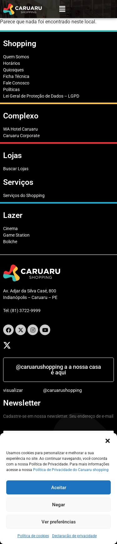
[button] (108, 441)
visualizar (13, 390)
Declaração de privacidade (74, 536)
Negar (58, 505)
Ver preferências (58, 522)
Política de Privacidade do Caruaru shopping (71, 470)
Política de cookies (33, 536)
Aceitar (58, 487)
